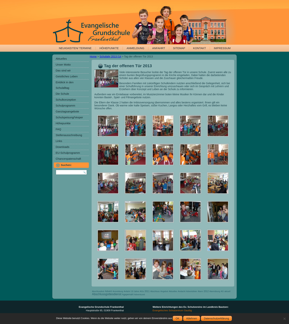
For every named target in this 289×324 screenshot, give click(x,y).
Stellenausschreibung (69, 135)
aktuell (227, 291)
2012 (206, 291)
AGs (142, 291)
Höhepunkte (109, 48)
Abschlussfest (98, 291)
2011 (146, 291)
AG (222, 291)
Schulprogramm (65, 105)
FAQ (58, 129)
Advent (108, 291)
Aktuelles (61, 58)
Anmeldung (135, 48)
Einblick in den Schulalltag (65, 85)
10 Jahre (135, 291)
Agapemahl (127, 294)
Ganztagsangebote (67, 111)
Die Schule (62, 93)
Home (93, 56)
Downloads (62, 146)
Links (59, 141)
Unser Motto (63, 64)
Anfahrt (158, 48)
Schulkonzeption (66, 99)
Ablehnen (191, 318)
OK (177, 318)
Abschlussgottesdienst (106, 294)
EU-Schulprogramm (68, 152)
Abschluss (155, 291)
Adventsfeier (191, 291)
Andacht (181, 291)
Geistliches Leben (67, 76)
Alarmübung (214, 291)
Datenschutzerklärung (216, 318)
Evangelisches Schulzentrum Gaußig (172, 310)
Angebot (164, 291)
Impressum (222, 48)
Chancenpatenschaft (68, 158)
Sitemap (179, 48)
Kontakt (199, 48)
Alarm (200, 291)
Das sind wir (63, 70)
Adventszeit (139, 294)
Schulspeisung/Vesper (69, 117)
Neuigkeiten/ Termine (75, 48)
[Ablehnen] (284, 318)
